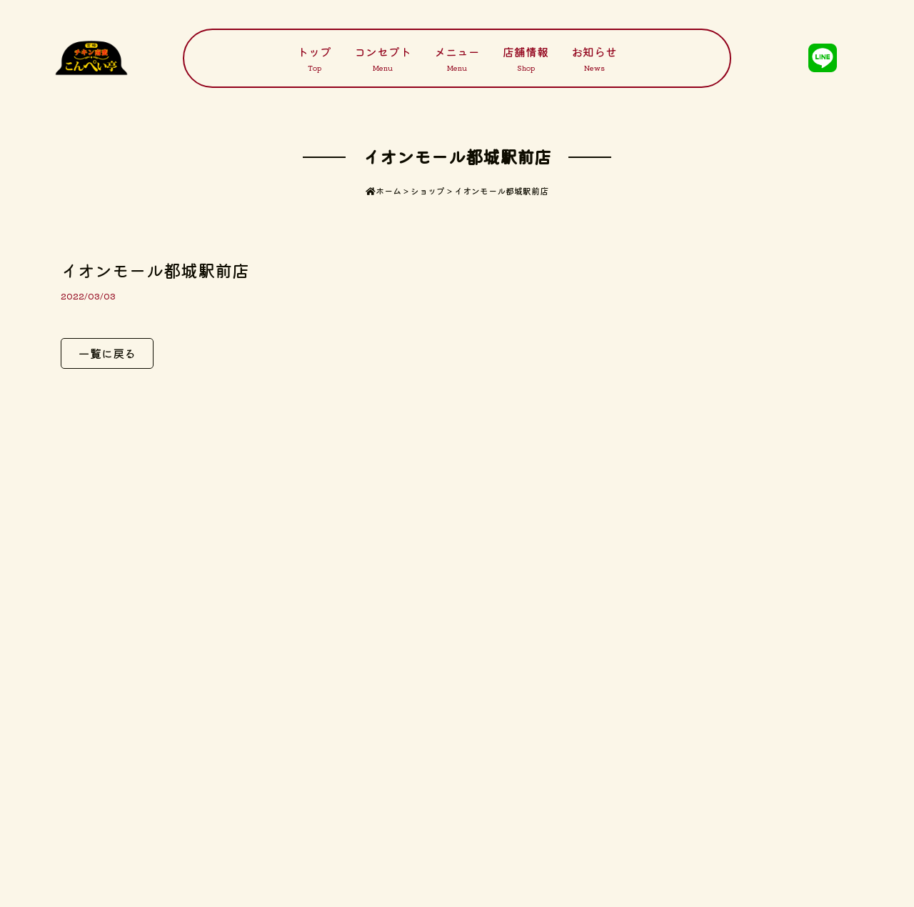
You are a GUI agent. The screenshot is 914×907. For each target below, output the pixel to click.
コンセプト (382, 58)
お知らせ (594, 58)
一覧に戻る (107, 353)
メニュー (457, 58)
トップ (314, 58)
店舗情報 (525, 58)
